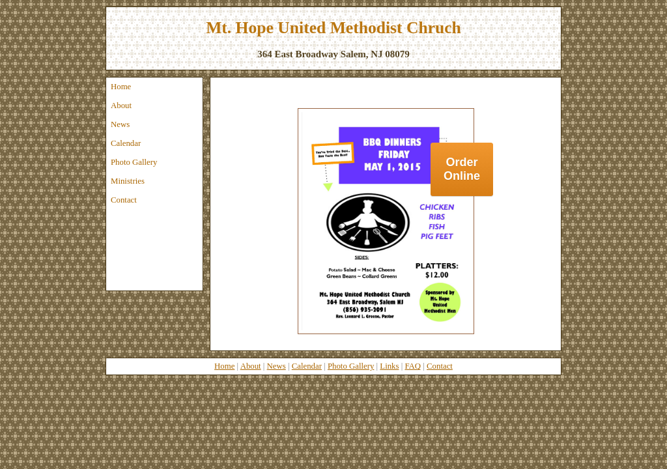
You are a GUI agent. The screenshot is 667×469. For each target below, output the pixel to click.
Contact (124, 200)
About (121, 105)
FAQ (412, 366)
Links (389, 366)
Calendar (126, 143)
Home (121, 86)
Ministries (128, 181)
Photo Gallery (134, 162)
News (120, 124)
